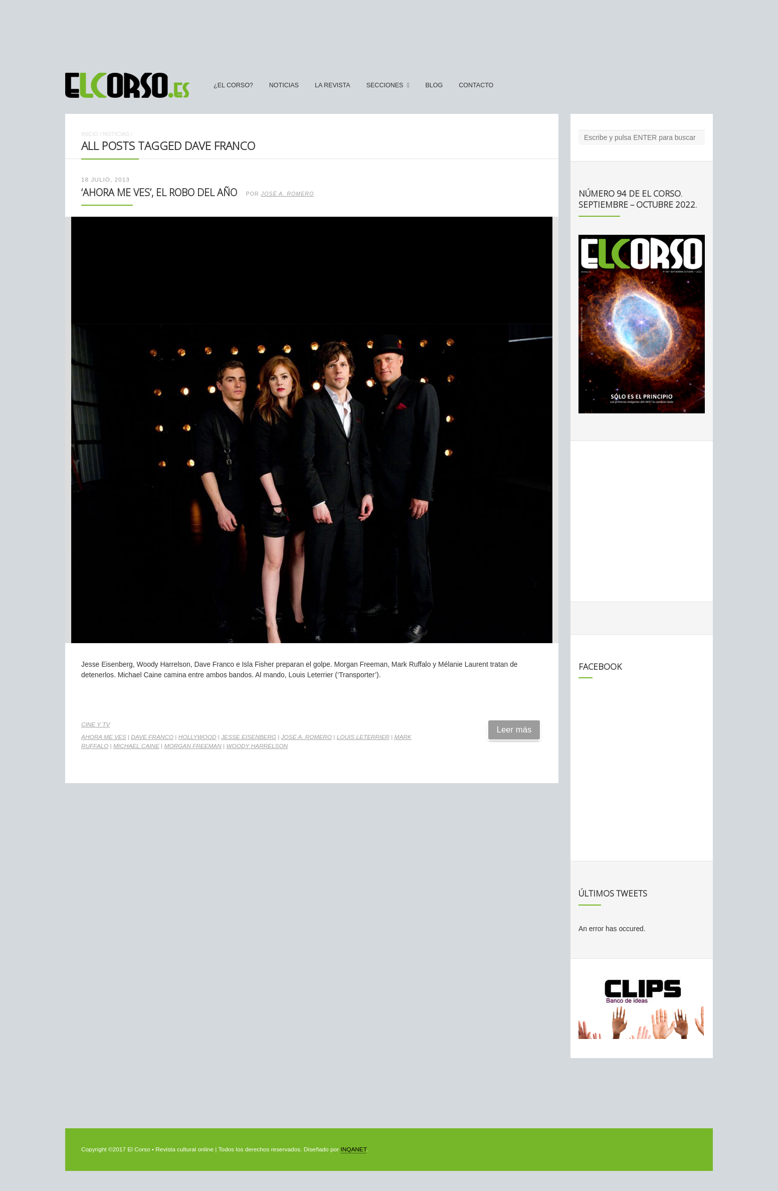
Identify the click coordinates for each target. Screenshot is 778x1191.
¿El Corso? (233, 85)
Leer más (514, 729)
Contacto (476, 85)
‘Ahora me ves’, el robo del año (159, 192)
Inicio (89, 134)
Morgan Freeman (192, 746)
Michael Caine (136, 746)
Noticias (284, 85)
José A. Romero (287, 194)
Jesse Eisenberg (248, 736)
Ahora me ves (103, 736)
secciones (385, 85)
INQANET (353, 1149)
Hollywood (197, 736)
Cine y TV (95, 724)
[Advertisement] (389, 31)
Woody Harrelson (257, 746)
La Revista (332, 85)
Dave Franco (152, 736)
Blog (434, 85)
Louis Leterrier (363, 736)
